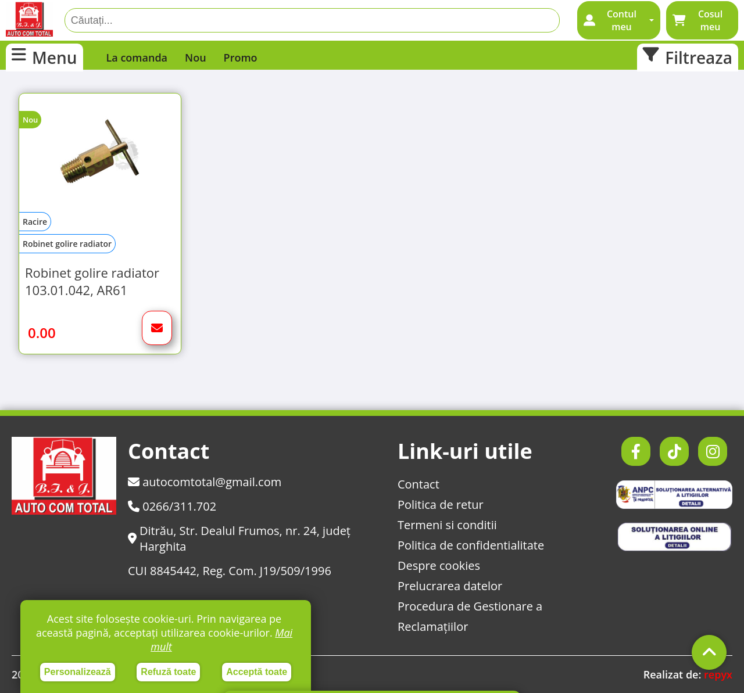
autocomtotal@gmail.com (204, 482)
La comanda (137, 57)
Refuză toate (168, 672)
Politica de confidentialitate (471, 545)
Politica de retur (441, 504)
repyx (718, 674)
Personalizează (77, 672)
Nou (195, 57)
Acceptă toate (256, 672)
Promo (240, 57)
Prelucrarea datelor (450, 586)
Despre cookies (439, 565)
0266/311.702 (172, 506)
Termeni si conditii (447, 525)
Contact (418, 484)
